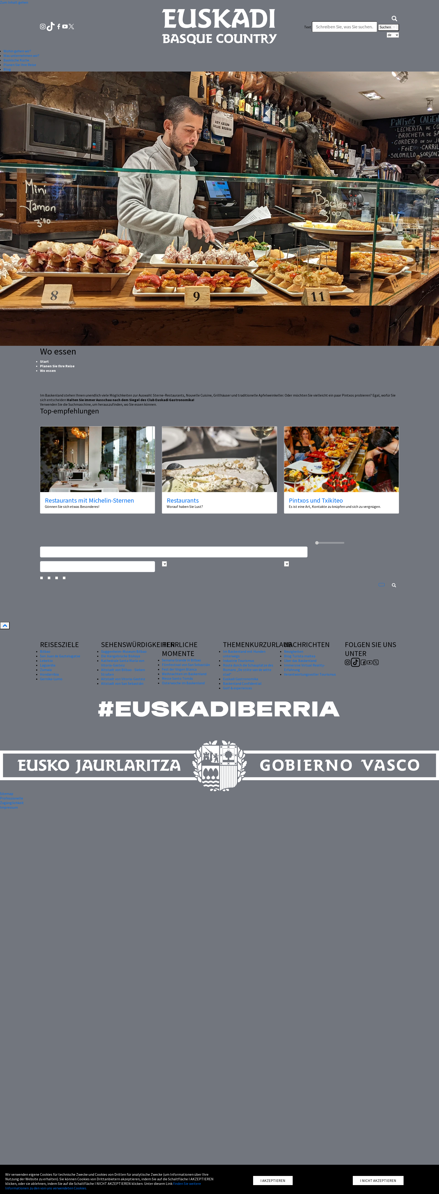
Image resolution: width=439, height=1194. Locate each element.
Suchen (388, 27)
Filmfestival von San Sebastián (186, 664)
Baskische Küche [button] (16, 60)
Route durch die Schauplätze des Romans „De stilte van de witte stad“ (248, 670)
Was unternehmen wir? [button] (21, 55)
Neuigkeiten (293, 651)
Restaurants (183, 500)
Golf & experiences (237, 688)
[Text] (344, 26)
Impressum (9, 807)
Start (44, 361)
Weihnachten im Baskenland (184, 674)
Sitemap (6, 793)
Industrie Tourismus (238, 660)
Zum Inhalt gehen (14, 2)
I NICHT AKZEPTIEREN (378, 1180)
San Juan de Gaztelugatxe (60, 656)
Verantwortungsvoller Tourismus (310, 674)
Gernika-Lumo (51, 679)
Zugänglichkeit (12, 802)
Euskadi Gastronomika (240, 679)
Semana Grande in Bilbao (181, 660)
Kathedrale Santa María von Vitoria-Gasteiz (122, 662)
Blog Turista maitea (299, 656)
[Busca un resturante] (174, 551)
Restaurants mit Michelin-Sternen (89, 500)
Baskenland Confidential (242, 683)
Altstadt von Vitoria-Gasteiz (123, 679)
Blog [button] (7, 69)
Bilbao (45, 651)
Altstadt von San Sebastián (122, 683)
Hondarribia (49, 674)
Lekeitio (46, 660)
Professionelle (11, 798)
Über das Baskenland (300, 660)
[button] (394, 18)
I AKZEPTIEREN (272, 1180)
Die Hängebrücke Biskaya (120, 656)
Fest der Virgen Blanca (179, 669)
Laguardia (47, 665)
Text (307, 27)
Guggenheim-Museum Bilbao (124, 651)
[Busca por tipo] (286, 564)
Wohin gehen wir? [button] (17, 51)
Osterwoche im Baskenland (183, 683)
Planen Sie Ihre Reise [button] (19, 64)
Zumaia (46, 669)
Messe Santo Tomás (177, 678)
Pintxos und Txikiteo (316, 500)
